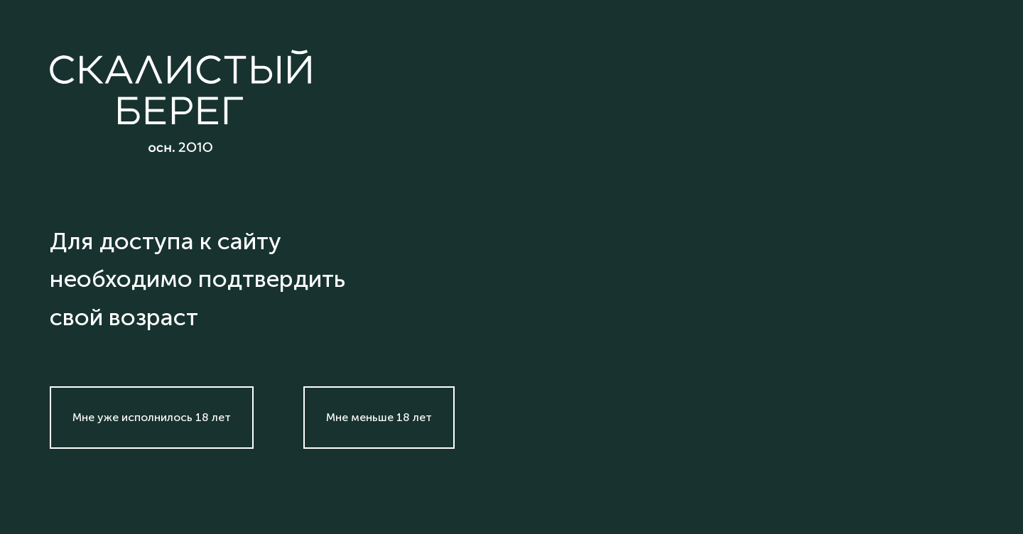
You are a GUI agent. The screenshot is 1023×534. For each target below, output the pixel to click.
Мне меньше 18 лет (379, 417)
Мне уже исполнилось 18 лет (151, 417)
